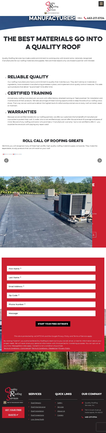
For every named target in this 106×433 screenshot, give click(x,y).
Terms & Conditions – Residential (44, 338)
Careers (59, 400)
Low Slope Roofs (36, 404)
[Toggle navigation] (101, 3)
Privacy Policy (64, 338)
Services (59, 392)
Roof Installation (36, 396)
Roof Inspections (36, 400)
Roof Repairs (35, 388)
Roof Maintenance (37, 392)
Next (99, 167)
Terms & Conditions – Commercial (17, 338)
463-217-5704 (94, 18)
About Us (60, 396)
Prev (6, 167)
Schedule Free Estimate (78, 257)
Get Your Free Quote (13, 402)
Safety (58, 388)
